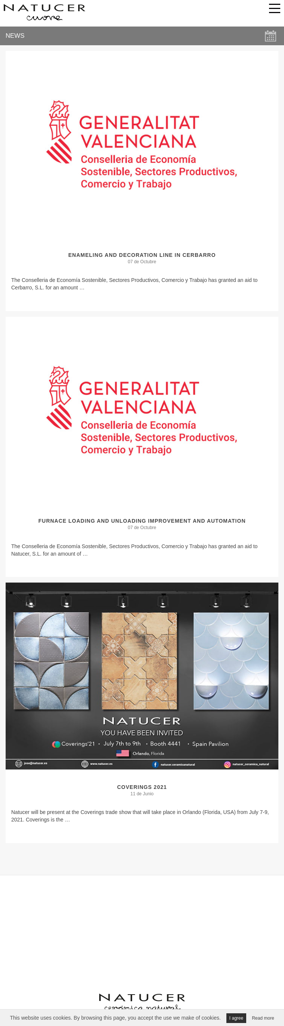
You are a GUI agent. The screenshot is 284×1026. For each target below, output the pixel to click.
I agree (236, 1018)
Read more (263, 1018)
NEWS (15, 35)
